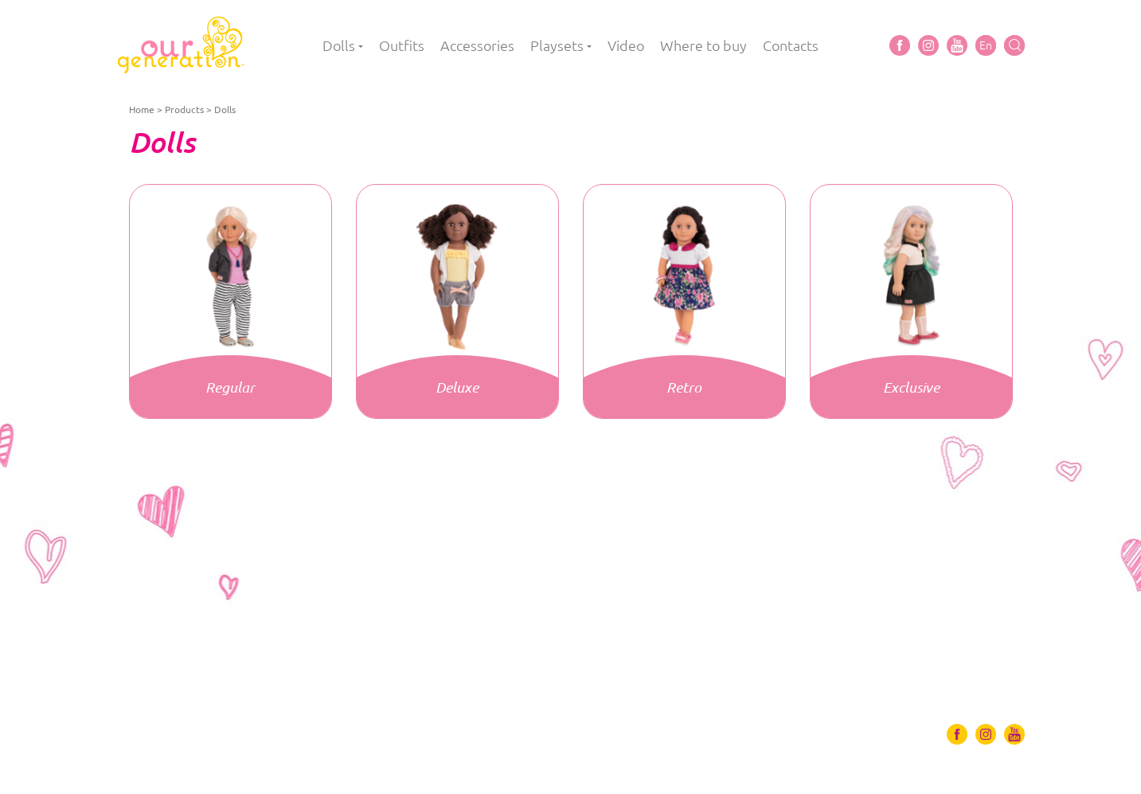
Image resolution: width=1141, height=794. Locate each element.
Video (626, 45)
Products (184, 109)
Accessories (477, 45)
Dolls (338, 45)
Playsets (557, 45)
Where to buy (703, 45)
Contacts (791, 45)
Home (141, 109)
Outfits (401, 45)
